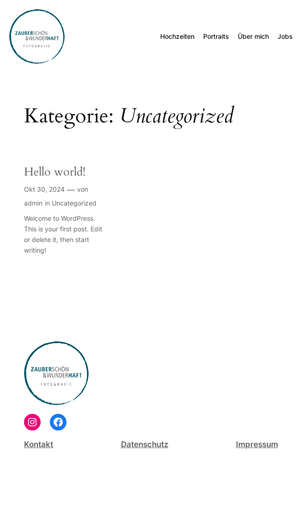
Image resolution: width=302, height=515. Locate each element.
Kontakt (38, 444)
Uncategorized (74, 203)
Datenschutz (145, 444)
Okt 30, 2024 (44, 189)
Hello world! (54, 172)
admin (33, 203)
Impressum (257, 444)
